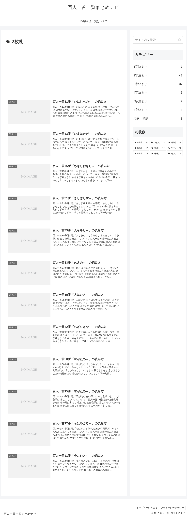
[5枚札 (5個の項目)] (175, 153)
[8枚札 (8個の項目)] (141, 153)
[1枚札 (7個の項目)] (158, 153)
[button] (180, 40)
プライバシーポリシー (172, 507)
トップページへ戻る (147, 507)
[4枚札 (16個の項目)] (141, 142)
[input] (158, 40)
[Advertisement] (64, 70)
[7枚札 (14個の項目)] (175, 142)
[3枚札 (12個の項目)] (141, 148)
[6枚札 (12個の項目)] (158, 148)
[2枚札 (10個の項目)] (175, 148)
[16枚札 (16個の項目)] (158, 142)
